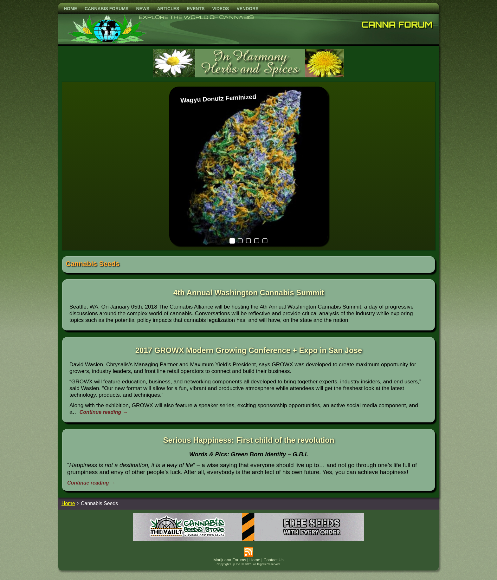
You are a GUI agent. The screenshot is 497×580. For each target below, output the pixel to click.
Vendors (247, 8)
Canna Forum (397, 24)
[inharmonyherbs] (248, 75)
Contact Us (273, 559)
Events (195, 8)
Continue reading (104, 412)
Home (70, 8)
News (142, 8)
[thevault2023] (248, 539)
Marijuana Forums (229, 559)
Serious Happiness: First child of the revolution (248, 440)
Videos (220, 8)
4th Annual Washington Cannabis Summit (248, 292)
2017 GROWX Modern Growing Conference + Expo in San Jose (248, 350)
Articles (168, 8)
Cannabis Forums (106, 8)
